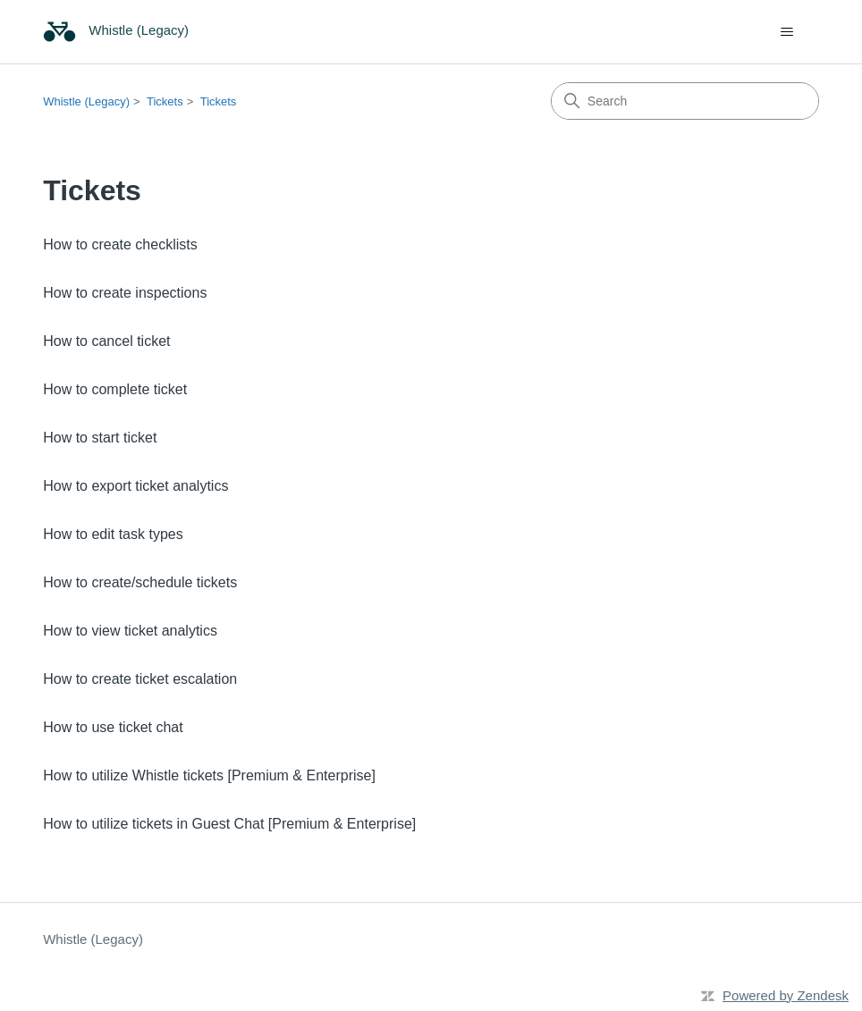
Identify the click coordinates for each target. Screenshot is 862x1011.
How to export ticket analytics (135, 485)
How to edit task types (113, 534)
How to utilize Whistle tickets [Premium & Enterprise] (209, 775)
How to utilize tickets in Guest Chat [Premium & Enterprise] (229, 823)
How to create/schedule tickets (140, 582)
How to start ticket (99, 437)
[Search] (685, 101)
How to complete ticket (115, 389)
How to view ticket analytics (130, 630)
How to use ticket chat (113, 727)
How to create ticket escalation (140, 679)
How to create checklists (120, 244)
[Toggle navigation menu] (787, 32)
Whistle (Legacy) (86, 101)
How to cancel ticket (106, 341)
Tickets (165, 101)
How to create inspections (125, 292)
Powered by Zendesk (786, 995)
